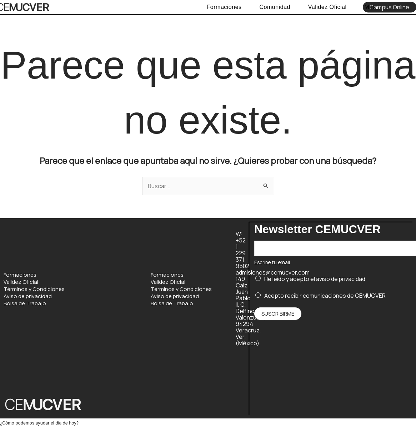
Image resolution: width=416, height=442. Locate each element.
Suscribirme (277, 313)
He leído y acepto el (315, 279)
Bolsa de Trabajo (25, 303)
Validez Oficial (327, 7)
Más (370, 7)
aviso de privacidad (341, 279)
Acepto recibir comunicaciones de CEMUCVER (325, 295)
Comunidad (275, 7)
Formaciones (224, 7)
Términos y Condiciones (34, 289)
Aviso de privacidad (28, 296)
